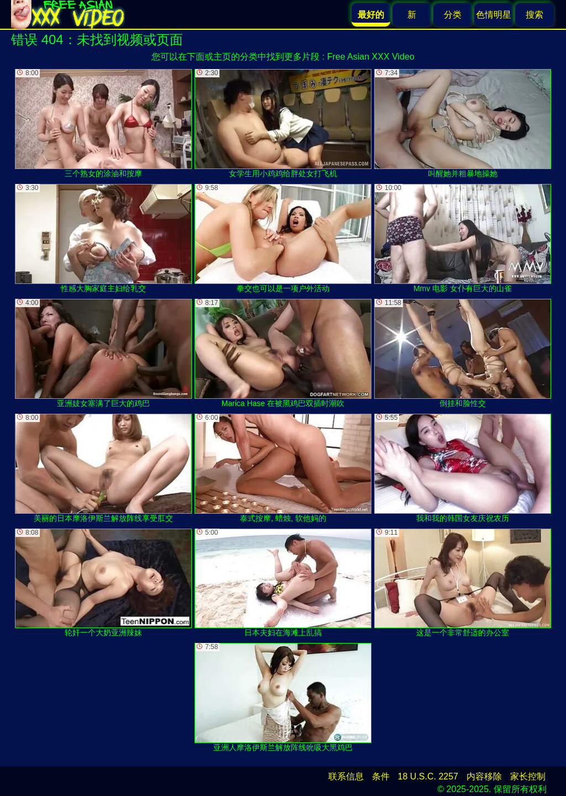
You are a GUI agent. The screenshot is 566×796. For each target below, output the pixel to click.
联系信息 (346, 776)
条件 (381, 776)
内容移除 (484, 776)
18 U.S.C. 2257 (428, 776)
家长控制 (528, 776)
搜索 (534, 14)
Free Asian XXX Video (371, 56)
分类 (453, 14)
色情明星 (493, 14)
